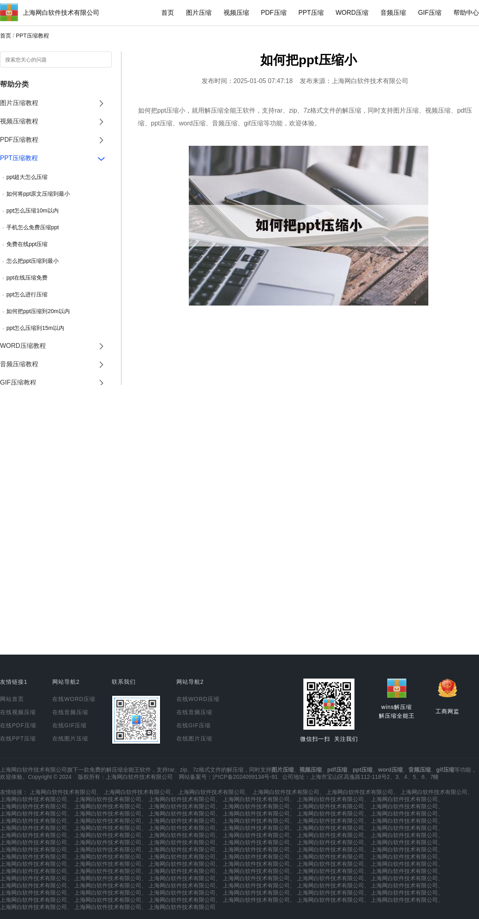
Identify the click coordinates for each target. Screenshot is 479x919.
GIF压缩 (429, 12)
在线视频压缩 (18, 712)
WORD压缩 (352, 12)
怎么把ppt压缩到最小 (32, 261)
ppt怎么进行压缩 (27, 294)
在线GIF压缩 (69, 725)
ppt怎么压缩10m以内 (32, 210)
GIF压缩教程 (18, 382)
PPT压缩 (311, 12)
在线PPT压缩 (18, 738)
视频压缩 (236, 12)
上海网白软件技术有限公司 (61, 12)
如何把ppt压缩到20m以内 (38, 311)
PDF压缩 (274, 12)
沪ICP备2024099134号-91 (244, 777)
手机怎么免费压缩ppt (32, 227)
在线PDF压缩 (18, 725)
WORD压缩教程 (23, 345)
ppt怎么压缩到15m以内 (35, 328)
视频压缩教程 (19, 121)
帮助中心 (466, 12)
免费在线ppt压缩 (27, 244)
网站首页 (12, 699)
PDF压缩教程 (19, 139)
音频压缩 (393, 12)
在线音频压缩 (70, 712)
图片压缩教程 (19, 102)
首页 (167, 12)
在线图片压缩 (70, 738)
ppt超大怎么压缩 (27, 177)
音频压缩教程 (19, 364)
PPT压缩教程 (32, 35)
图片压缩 (199, 12)
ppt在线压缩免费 (27, 277)
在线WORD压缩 (73, 699)
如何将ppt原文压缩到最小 (38, 194)
